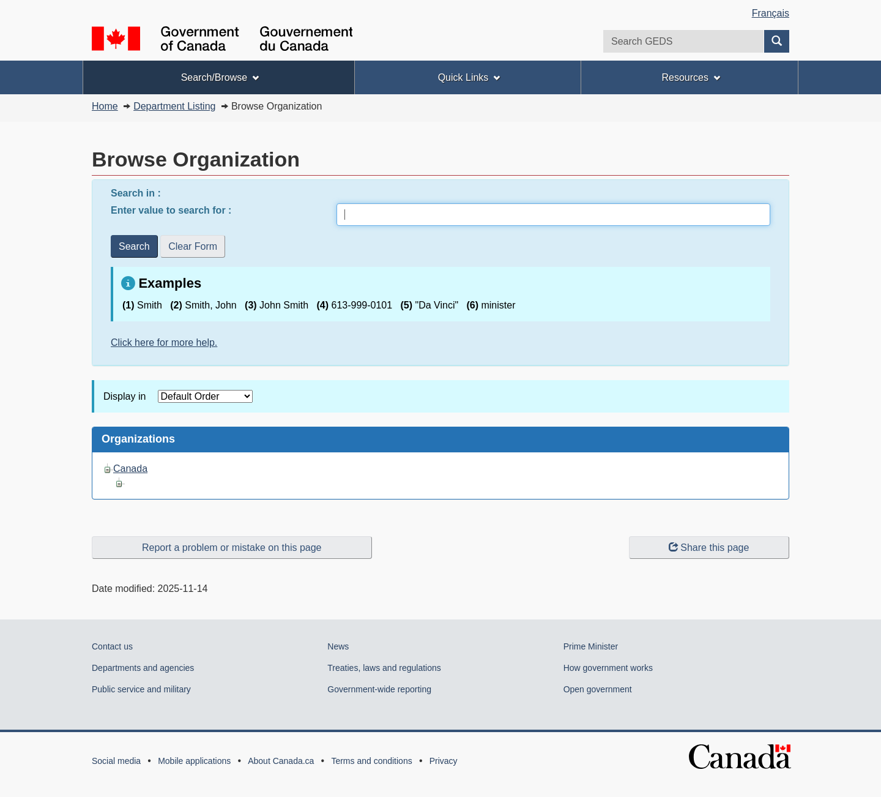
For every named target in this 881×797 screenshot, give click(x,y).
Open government (597, 689)
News (338, 646)
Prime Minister (590, 646)
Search (134, 246)
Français (770, 13)
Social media (116, 761)
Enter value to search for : (172, 210)
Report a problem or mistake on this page (231, 547)
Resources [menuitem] (690, 77)
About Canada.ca (281, 761)
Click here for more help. (164, 342)
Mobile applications (194, 761)
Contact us (112, 646)
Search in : (137, 193)
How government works (608, 668)
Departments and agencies (143, 668)
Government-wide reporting (379, 689)
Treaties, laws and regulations (384, 668)
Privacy (443, 761)
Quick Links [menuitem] (469, 77)
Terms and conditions (371, 761)
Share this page (709, 547)
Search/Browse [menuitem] (220, 77)
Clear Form (192, 246)
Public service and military (141, 689)
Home (105, 106)
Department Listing (174, 106)
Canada (130, 468)
